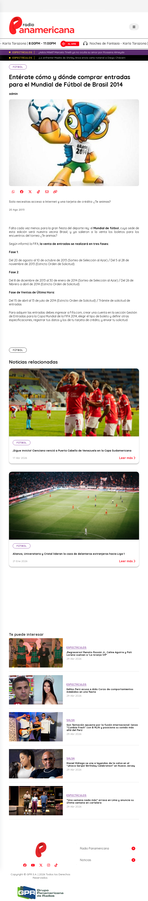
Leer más (127, 458)
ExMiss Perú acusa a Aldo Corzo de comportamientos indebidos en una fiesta (100, 690)
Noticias (85, 860)
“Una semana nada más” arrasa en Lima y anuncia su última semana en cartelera (100, 801)
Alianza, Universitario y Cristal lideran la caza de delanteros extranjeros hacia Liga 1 (69, 553)
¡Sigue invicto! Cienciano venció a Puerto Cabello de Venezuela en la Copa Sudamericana (72, 450)
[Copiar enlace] (55, 192)
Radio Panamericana (94, 848)
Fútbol (18, 67)
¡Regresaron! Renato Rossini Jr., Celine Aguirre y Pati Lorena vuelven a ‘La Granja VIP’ (99, 653)
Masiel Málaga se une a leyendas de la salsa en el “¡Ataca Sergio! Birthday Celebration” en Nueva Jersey (101, 764)
